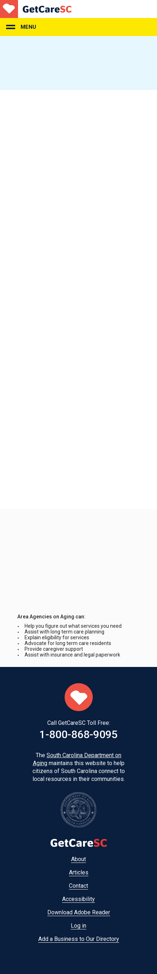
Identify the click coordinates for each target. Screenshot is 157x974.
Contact (78, 885)
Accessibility (78, 899)
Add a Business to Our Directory (78, 939)
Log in (78, 925)
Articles (78, 872)
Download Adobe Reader (78, 912)
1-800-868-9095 (78, 734)
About (78, 859)
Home (35, 9)
